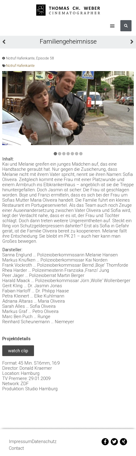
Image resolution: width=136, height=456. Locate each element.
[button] (112, 26)
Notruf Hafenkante (20, 65)
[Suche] (126, 25)
